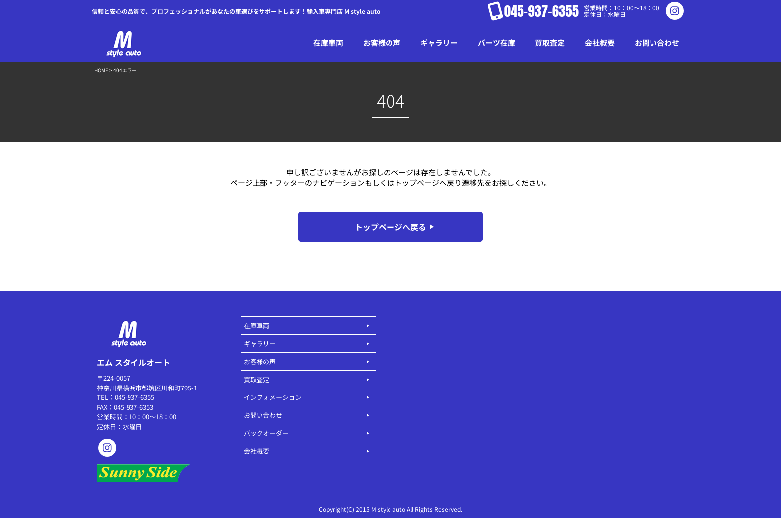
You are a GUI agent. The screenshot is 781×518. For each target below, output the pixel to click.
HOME (101, 70)
